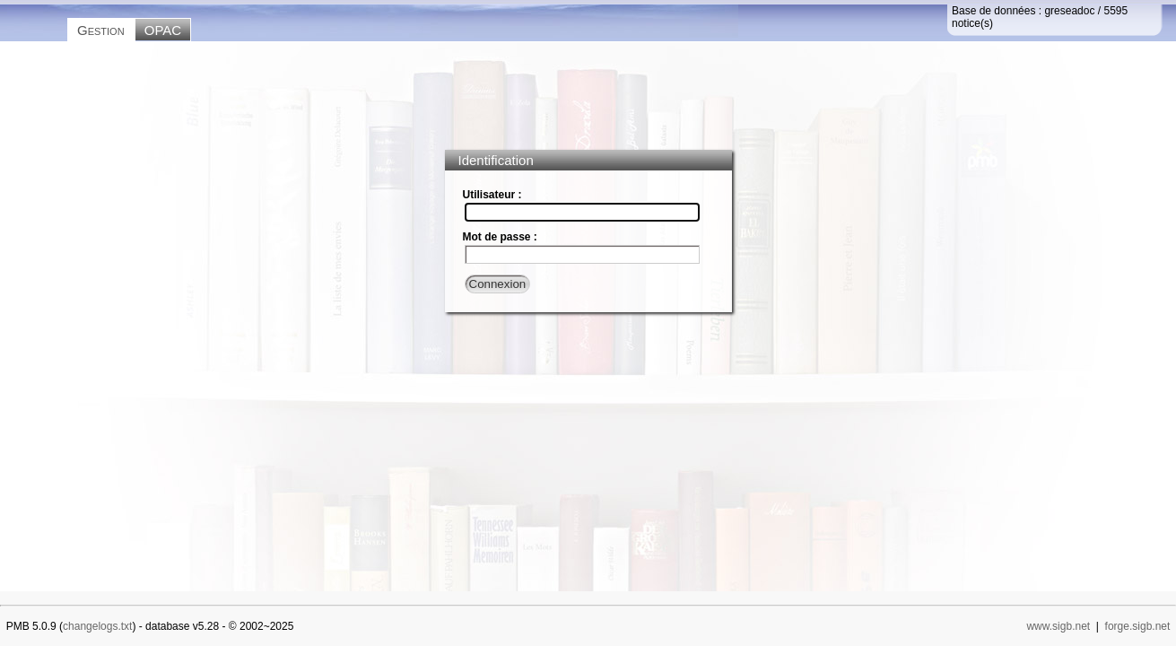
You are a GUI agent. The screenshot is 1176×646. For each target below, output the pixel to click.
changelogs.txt (97, 626)
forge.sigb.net (1138, 626)
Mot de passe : (500, 237)
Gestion (101, 30)
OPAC (162, 30)
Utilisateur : (492, 194)
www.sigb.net (1058, 626)
